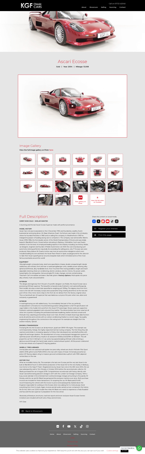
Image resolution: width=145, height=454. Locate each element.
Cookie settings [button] (112, 451)
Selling (103, 7)
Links (72, 438)
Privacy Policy (72, 446)
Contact (122, 7)
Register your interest (108, 229)
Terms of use (72, 442)
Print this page (104, 235)
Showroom (94, 7)
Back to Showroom (34, 411)
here (51, 150)
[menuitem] (84, 7)
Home (52, 434)
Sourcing (112, 7)
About (84, 7)
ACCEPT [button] (124, 450)
